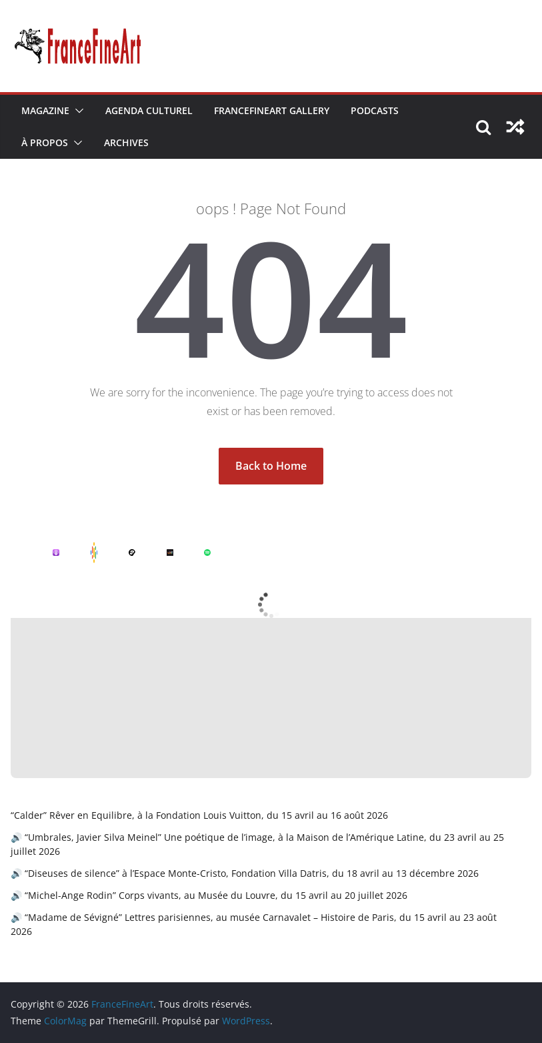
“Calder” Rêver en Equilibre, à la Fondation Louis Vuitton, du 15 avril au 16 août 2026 (199, 815)
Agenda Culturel (149, 110)
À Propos (44, 142)
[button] (76, 110)
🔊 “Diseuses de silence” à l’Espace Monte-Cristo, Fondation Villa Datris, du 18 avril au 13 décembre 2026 (245, 873)
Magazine (45, 110)
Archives (126, 142)
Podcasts (375, 110)
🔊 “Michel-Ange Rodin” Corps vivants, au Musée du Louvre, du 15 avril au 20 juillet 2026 (209, 895)
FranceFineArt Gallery (271, 110)
